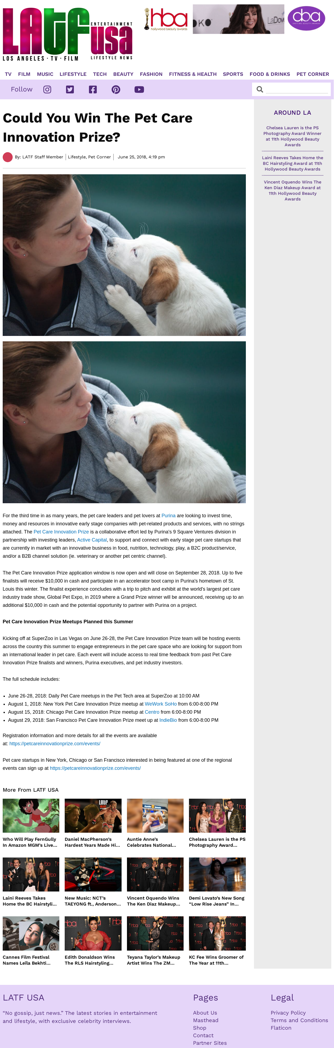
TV (8, 74)
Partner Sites (210, 1043)
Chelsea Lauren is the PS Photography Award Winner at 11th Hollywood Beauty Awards (217, 842)
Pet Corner (313, 74)
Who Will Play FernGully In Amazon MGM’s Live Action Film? (29, 842)
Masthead (206, 1020)
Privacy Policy (288, 1012)
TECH (100, 74)
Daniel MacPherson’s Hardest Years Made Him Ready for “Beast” (92, 842)
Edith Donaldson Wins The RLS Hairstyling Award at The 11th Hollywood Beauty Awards (90, 960)
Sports (233, 74)
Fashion (151, 74)
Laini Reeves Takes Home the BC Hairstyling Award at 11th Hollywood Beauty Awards (30, 901)
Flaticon (281, 1028)
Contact (203, 1035)
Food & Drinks (270, 74)
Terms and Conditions (299, 1020)
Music (45, 74)
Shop (199, 1028)
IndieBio (168, 720)
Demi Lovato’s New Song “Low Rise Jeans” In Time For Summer (216, 901)
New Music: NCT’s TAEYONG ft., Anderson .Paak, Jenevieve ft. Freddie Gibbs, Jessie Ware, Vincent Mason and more (91, 901)
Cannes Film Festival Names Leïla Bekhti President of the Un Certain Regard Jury (26, 960)
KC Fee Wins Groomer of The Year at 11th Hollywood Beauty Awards (216, 960)
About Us (205, 1012)
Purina (168, 515)
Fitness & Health (193, 74)
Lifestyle (73, 74)
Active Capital (92, 540)
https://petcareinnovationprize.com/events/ (54, 743)
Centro (152, 712)
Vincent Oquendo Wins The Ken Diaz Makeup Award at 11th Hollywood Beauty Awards (154, 901)
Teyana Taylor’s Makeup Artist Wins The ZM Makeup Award (153, 960)
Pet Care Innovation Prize (61, 532)
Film (24, 74)
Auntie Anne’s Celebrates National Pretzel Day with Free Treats (151, 842)
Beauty (123, 74)
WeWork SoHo (161, 704)
